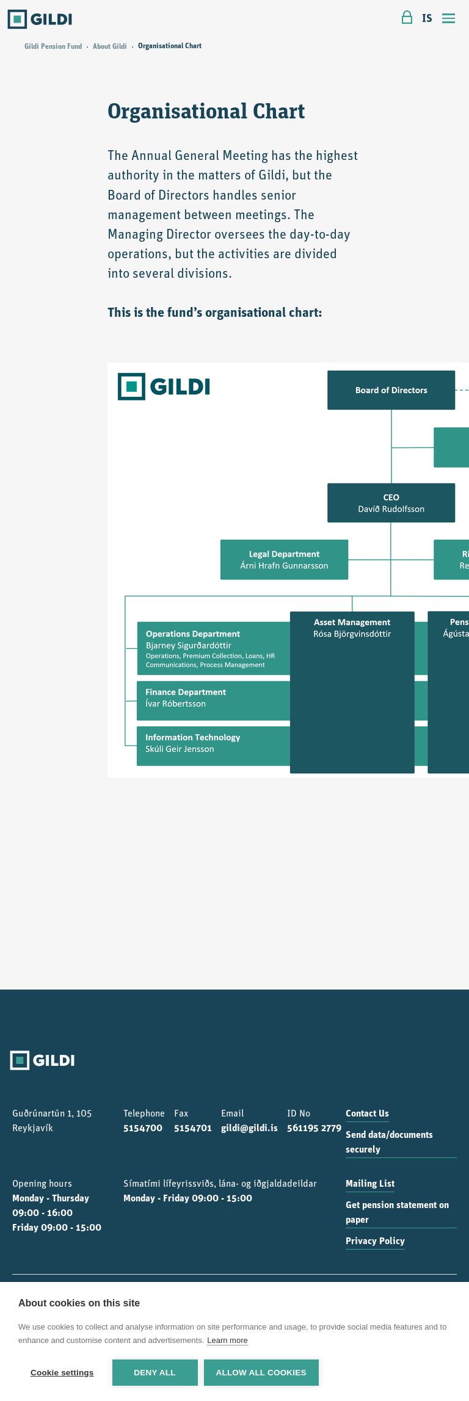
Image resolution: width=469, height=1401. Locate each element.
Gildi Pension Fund (53, 47)
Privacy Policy (375, 1242)
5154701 (193, 1129)
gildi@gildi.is (249, 1129)
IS (427, 19)
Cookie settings (62, 1372)
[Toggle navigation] (449, 19)
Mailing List (370, 1184)
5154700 (142, 1129)
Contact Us (367, 1114)
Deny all (154, 1372)
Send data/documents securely (389, 1143)
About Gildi (110, 47)
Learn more (227, 1340)
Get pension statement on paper (397, 1213)
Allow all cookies (261, 1372)
